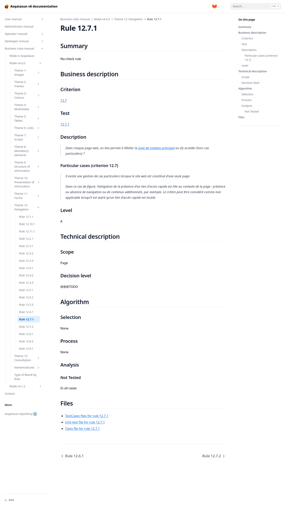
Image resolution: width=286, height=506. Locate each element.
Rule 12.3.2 (26, 253)
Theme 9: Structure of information (27, 166)
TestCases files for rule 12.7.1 (86, 416)
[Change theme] (25, 500)
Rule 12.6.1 (26, 312)
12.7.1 (64, 124)
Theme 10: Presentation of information (27, 182)
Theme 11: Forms (27, 196)
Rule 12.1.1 (26, 217)
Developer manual (24, 41)
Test (244, 44)
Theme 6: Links (27, 128)
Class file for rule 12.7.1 (82, 428)
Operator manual (24, 34)
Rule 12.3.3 (26, 261)
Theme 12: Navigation (27, 207)
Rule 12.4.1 (26, 268)
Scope (245, 77)
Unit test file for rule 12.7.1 (85, 422)
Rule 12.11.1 (27, 231)
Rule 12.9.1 (26, 348)
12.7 (63, 100)
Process (246, 100)
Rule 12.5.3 (26, 304)
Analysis (247, 106)
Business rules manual (24, 48)
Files (241, 117)
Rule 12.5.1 (26, 290)
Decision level (250, 83)
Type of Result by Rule (25, 377)
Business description (252, 32)
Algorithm (245, 88)
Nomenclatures (27, 367)
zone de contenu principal (156, 148)
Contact (10, 393)
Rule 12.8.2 (26, 341)
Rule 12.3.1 (26, 246)
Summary (244, 27)
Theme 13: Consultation (27, 358)
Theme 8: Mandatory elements (27, 151)
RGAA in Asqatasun (22, 56)
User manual (24, 19)
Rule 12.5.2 (26, 297)
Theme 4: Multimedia (27, 107)
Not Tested (252, 111)
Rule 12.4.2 (26, 275)
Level (245, 65)
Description (249, 50)
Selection (247, 94)
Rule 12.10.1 (27, 224)
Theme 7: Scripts (27, 137)
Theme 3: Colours (27, 95)
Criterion (247, 38)
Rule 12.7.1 (26, 319)
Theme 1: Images (27, 72)
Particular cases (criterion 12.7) (261, 58)
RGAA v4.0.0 (26, 63)
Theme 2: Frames (27, 84)
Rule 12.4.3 (26, 283)
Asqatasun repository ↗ (21, 414)
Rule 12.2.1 (26, 239)
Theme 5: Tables (27, 118)
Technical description (252, 71)
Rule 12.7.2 (26, 326)
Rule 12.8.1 (26, 334)
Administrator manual (19, 26)
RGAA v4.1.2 (26, 386)
